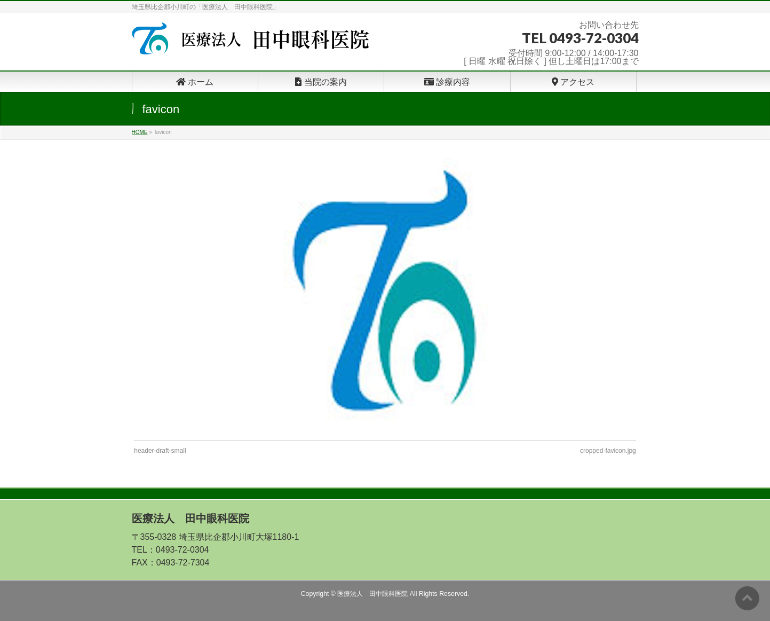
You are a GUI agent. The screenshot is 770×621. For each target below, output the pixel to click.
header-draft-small (160, 450)
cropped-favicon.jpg (608, 450)
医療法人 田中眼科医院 (372, 594)
